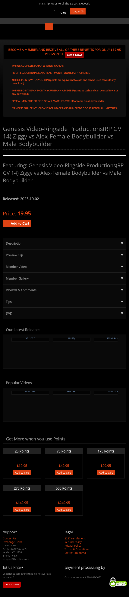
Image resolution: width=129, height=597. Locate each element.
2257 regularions (75, 538)
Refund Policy (73, 542)
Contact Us (9, 538)
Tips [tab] (64, 302)
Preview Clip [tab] (64, 255)
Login (77, 11)
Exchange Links (12, 542)
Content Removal (75, 552)
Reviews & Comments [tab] (64, 290)
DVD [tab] (64, 313)
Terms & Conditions (76, 549)
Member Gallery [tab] (64, 278)
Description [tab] (64, 243)
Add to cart (22, 472)
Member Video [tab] (64, 267)
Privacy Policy (72, 545)
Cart (63, 12)
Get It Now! (74, 55)
